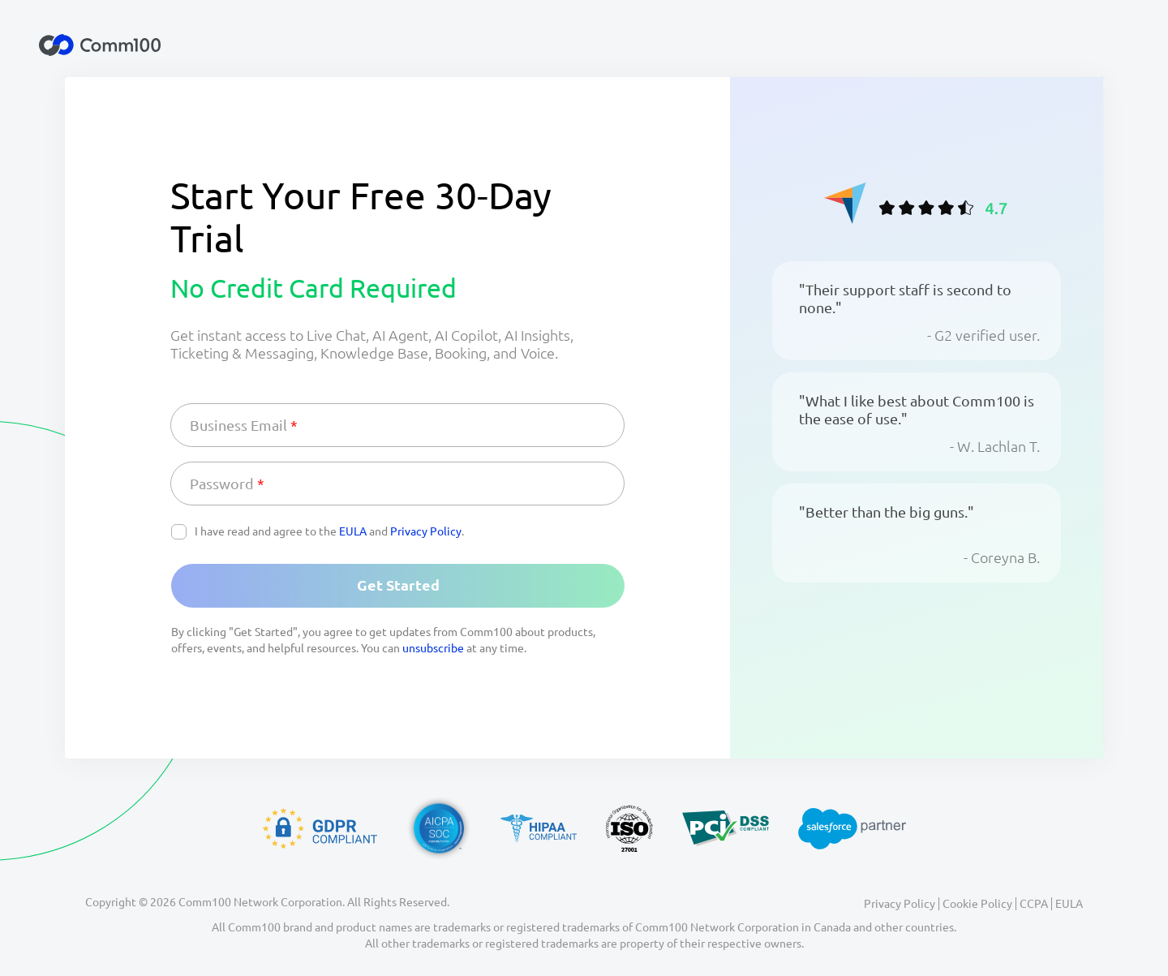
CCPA (1034, 903)
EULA (353, 531)
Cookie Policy (977, 903)
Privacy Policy (426, 531)
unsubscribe (433, 648)
